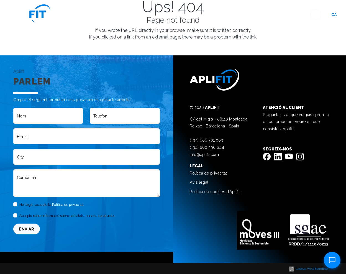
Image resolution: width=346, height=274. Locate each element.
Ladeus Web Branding (312, 269)
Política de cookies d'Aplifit (215, 191)
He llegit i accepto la (51, 205)
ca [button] (334, 14)
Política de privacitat (68, 205)
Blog (259, 14)
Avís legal (199, 182)
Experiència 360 (229, 14)
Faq (274, 14)
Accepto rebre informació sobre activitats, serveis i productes (67, 216)
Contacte (295, 14)
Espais (198, 14)
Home (180, 14)
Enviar (26, 229)
